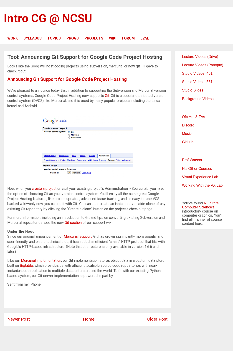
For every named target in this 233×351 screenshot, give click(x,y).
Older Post (157, 319)
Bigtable (26, 265)
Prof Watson (192, 160)
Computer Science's (198, 207)
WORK (12, 38)
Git (107, 96)
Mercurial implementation (41, 260)
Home (88, 319)
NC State (211, 203)
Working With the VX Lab (202, 185)
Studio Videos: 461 (197, 73)
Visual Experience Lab (200, 177)
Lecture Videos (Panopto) (202, 65)
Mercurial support (78, 236)
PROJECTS (93, 38)
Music (187, 134)
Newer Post (18, 319)
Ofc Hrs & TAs (193, 117)
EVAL (144, 38)
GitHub (187, 142)
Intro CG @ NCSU (48, 18)
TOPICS (54, 38)
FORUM (128, 38)
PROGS (72, 38)
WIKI (112, 38)
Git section (73, 222)
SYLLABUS (32, 38)
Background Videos (197, 99)
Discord (188, 125)
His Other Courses (197, 169)
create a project (44, 188)
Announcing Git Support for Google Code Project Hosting (67, 79)
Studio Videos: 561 (197, 82)
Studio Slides (192, 90)
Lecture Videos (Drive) (200, 57)
